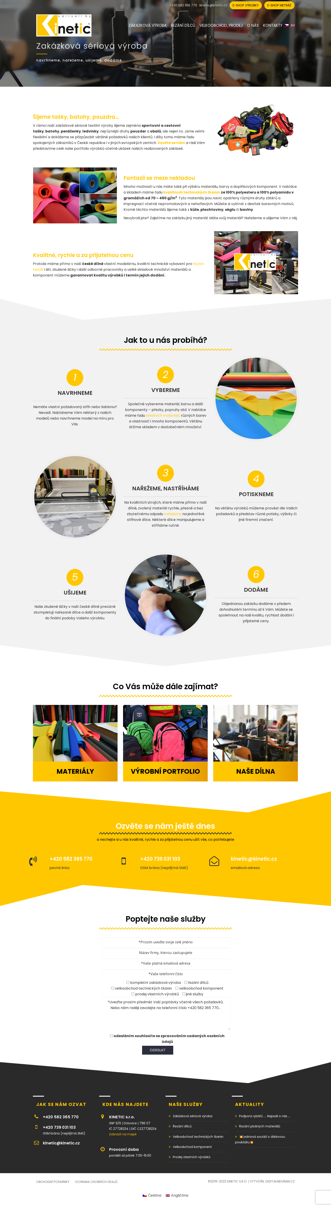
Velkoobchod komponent (192, 1147)
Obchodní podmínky (53, 1182)
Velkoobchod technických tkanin (198, 1136)
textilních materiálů (163, 415)
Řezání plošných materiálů (259, 1126)
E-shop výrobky (246, 5)
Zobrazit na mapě (123, 1134)
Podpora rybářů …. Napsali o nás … (264, 1116)
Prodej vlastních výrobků (191, 1157)
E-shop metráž (279, 5)
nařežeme (172, 513)
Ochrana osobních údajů (96, 1182)
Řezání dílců (182, 1126)
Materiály (75, 771)
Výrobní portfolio (165, 771)
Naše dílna (255, 771)
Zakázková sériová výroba (192, 1116)
